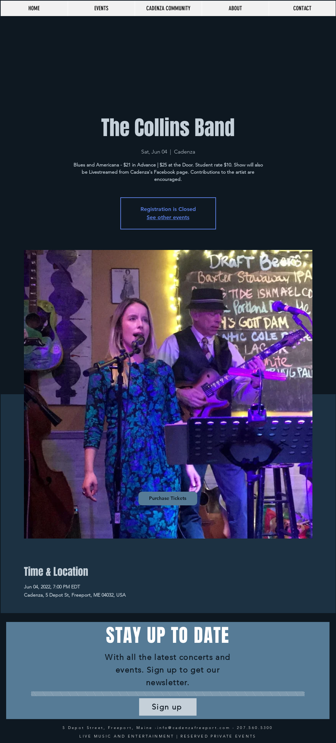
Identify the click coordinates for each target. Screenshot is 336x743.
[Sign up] (168, 707)
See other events (168, 217)
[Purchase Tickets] (167, 498)
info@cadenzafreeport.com (193, 727)
